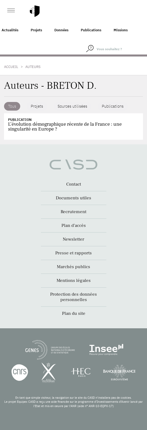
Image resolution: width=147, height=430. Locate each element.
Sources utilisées (72, 106)
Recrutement (73, 212)
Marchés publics (73, 267)
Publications (91, 30)
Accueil (11, 66)
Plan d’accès (73, 225)
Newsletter (73, 239)
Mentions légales (74, 281)
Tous (12, 106)
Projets (36, 30)
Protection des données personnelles (73, 297)
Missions (121, 30)
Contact (73, 184)
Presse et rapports (73, 253)
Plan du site (73, 313)
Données (61, 30)
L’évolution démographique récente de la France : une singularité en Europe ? (65, 126)
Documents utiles (73, 198)
